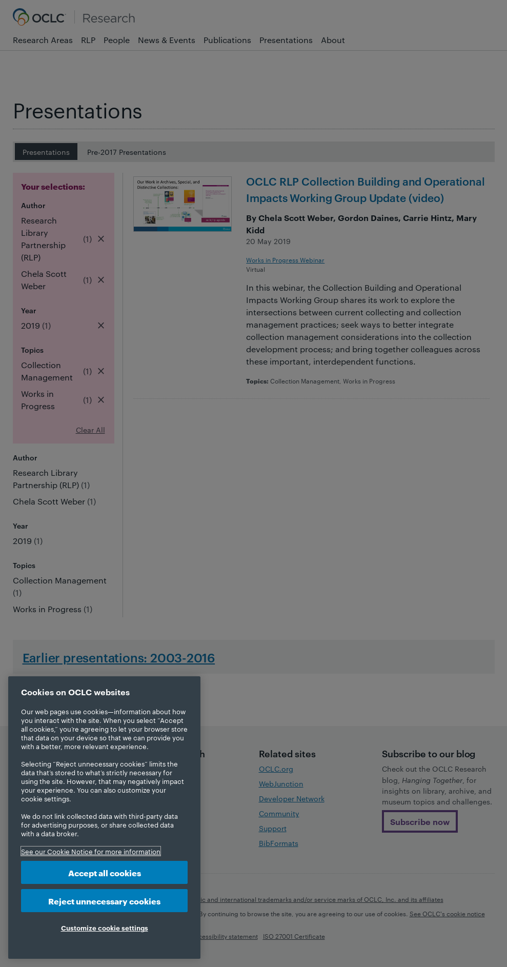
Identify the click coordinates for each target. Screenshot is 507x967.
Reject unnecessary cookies (104, 900)
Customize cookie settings (104, 927)
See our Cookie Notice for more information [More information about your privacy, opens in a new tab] (90, 851)
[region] (104, 817)
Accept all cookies (104, 872)
